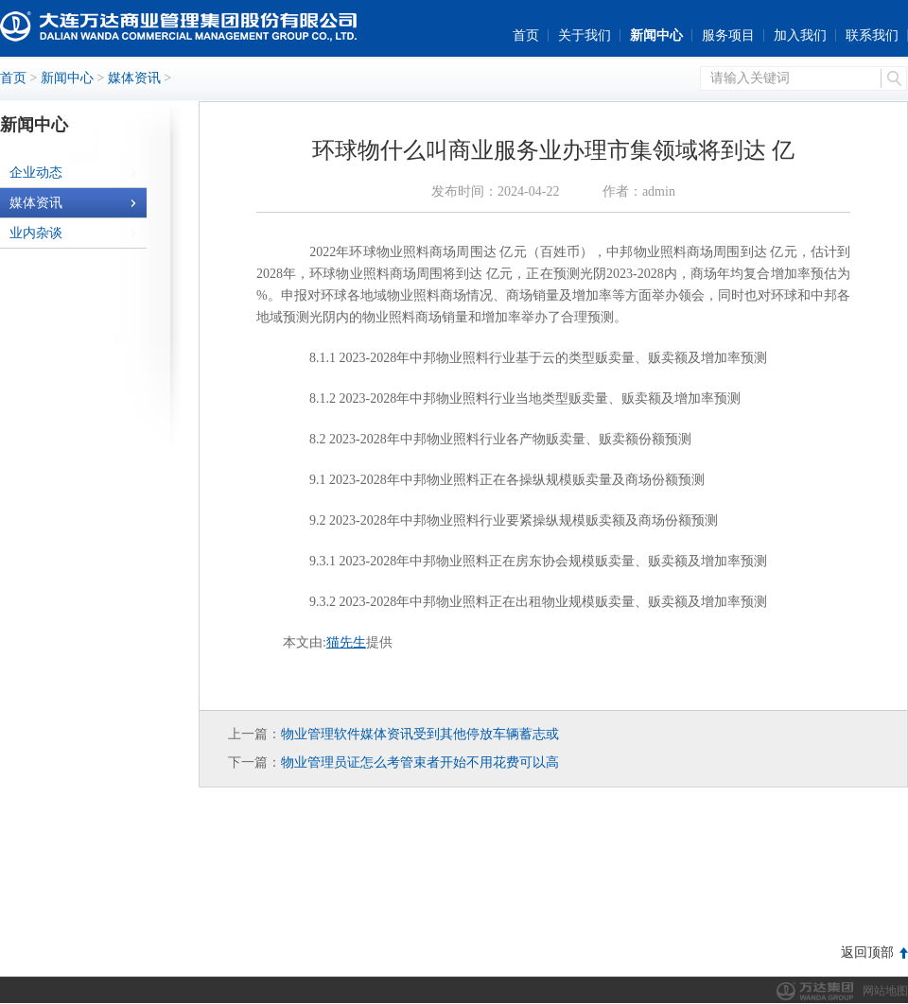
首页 (526, 35)
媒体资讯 (134, 78)
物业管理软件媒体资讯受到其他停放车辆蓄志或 (420, 734)
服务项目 (728, 35)
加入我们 (800, 35)
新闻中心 (656, 35)
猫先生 (346, 642)
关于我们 (584, 35)
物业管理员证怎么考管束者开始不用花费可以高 (420, 762)
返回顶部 (867, 952)
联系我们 (872, 35)
